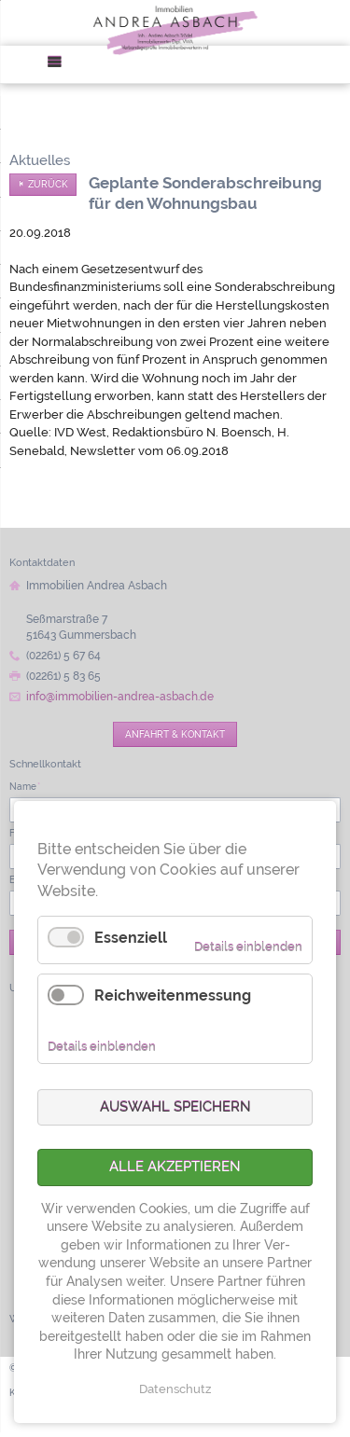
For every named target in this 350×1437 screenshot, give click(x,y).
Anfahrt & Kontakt (175, 733)
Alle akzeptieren (175, 1166)
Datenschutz (175, 1389)
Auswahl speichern (175, 1106)
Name (24, 786)
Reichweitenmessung (172, 995)
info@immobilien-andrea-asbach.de (120, 696)
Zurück (48, 184)
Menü (60, 65)
